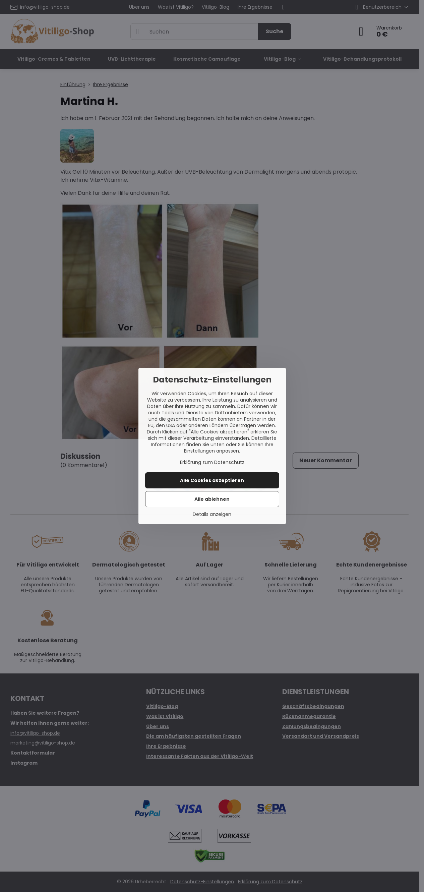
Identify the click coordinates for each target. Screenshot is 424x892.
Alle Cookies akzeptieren (212, 480)
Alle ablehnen (212, 499)
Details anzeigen (212, 514)
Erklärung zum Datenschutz (212, 462)
